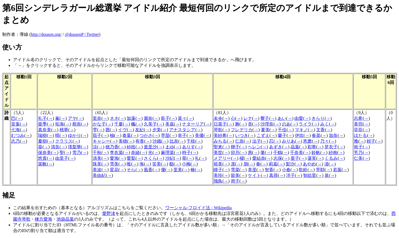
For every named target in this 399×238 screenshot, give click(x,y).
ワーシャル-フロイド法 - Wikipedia (198, 207)
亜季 (42, 124)
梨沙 (290, 164)
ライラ (305, 124)
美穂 (123, 141)
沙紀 (169, 158)
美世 (218, 152)
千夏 (118, 124)
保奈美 (44, 152)
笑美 (156, 164)
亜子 (295, 158)
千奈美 (296, 152)
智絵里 (309, 175)
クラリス (64, 141)
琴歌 (218, 129)
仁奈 (239, 141)
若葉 (337, 169)
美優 (199, 135)
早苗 (165, 135)
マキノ (301, 129)
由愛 (298, 118)
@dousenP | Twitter (82, 34)
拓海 (59, 124)
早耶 (320, 169)
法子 (256, 141)
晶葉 (295, 147)
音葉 (15, 124)
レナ (248, 118)
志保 (277, 158)
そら (131, 169)
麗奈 (148, 118)
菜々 (182, 118)
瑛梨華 (74, 147)
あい (282, 118)
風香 (148, 169)
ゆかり (74, 135)
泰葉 (126, 135)
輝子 (235, 147)
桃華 (64, 129)
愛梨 (131, 158)
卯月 (235, 152)
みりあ (288, 141)
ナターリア (193, 124)
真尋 (273, 175)
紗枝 (131, 147)
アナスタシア (182, 129)
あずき (275, 147)
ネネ (114, 118)
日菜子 (220, 124)
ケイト (254, 175)
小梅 (186, 164)
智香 (269, 169)
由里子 (61, 158)
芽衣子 (331, 147)
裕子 (358, 147)
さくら (150, 158)
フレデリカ (242, 129)
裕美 (218, 164)
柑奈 (76, 124)
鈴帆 (315, 152)
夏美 (265, 129)
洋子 (290, 175)
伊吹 (299, 135)
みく (324, 124)
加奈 (333, 135)
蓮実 (311, 158)
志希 (358, 118)
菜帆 (42, 164)
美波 (97, 169)
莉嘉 (273, 164)
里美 (177, 169)
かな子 (99, 124)
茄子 (97, 135)
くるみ (331, 158)
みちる (220, 141)
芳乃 (358, 152)
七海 (15, 129)
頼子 (371, 141)
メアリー (222, 158)
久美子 (150, 124)
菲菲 (358, 129)
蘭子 (282, 135)
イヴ (122, 129)
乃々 (324, 141)
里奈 (97, 118)
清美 (97, 158)
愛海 (114, 158)
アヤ (72, 118)
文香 (320, 129)
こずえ (263, 135)
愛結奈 (258, 158)
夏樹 (42, 141)
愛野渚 (108, 213)
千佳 (282, 129)
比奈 (174, 141)
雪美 (114, 164)
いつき (241, 135)
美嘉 (169, 124)
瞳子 (218, 169)
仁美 (358, 158)
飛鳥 (218, 181)
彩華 (311, 147)
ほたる (360, 135)
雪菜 (235, 169)
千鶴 (277, 152)
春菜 (316, 135)
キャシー (101, 141)
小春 (286, 169)
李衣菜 (116, 152)
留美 (235, 175)
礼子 (42, 118)
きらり (318, 118)
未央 (218, 118)
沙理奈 (266, 124)
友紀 (139, 129)
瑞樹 (42, 135)
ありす (188, 147)
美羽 (358, 124)
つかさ (145, 135)
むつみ (17, 135)
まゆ (169, 147)
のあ (286, 124)
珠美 (97, 164)
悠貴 (42, 158)
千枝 (190, 141)
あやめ (309, 164)
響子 (264, 118)
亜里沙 (150, 147)
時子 (186, 152)
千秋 (97, 152)
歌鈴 (303, 169)
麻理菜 (167, 152)
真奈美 (44, 129)
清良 (55, 147)
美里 (252, 169)
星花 (114, 169)
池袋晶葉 (65, 219)
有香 (139, 141)
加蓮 (131, 118)
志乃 (15, 141)
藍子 (165, 118)
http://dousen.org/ (46, 34)
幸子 (182, 135)
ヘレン (254, 147)
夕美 (156, 129)
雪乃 (76, 152)
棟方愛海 (43, 219)
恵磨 (307, 141)
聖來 (218, 147)
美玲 (218, 175)
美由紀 (99, 175)
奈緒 (135, 152)
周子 (235, 181)
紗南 (333, 152)
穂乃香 (112, 147)
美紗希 (220, 135)
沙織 (156, 141)
